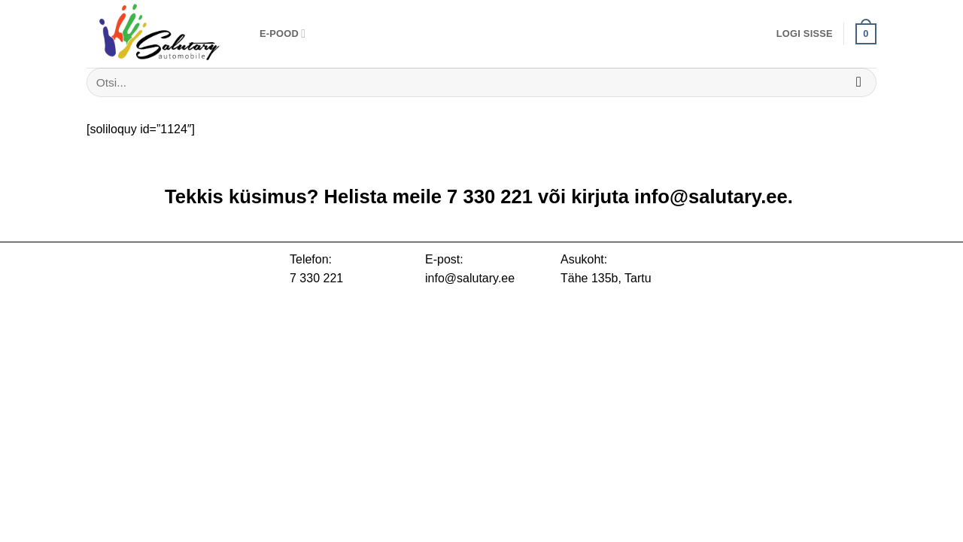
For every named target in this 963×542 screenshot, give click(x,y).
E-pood (282, 33)
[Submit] (858, 82)
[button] (804, 33)
